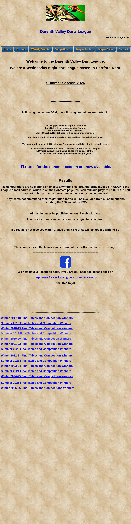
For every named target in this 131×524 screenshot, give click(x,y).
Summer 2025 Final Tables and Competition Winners (36, 382)
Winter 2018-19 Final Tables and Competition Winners (37, 328)
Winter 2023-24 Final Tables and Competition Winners (37, 365)
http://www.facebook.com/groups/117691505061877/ (66, 277)
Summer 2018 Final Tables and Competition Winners (36, 323)
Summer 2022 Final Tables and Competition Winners (36, 349)
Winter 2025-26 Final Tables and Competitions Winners (37, 387)
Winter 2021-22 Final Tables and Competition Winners (37, 343)
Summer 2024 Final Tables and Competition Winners (36, 371)
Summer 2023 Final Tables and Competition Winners (36, 360)
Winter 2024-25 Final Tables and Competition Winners (37, 376)
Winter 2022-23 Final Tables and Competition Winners (37, 355)
